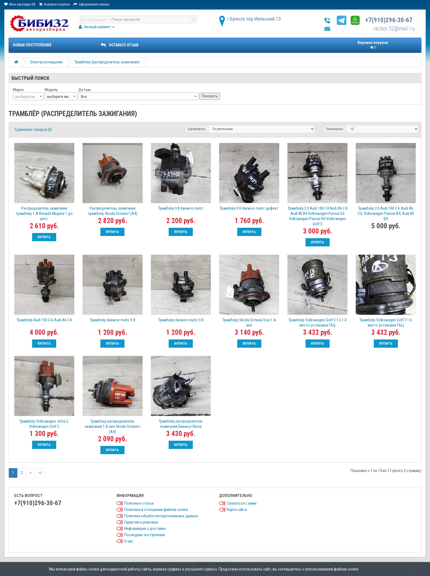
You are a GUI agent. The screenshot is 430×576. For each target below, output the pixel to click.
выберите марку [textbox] (60, 96)
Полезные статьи (139, 503)
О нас (128, 541)
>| (39, 472)
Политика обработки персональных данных (161, 515)
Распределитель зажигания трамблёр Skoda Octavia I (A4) (112, 211)
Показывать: (335, 129)
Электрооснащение (46, 62)
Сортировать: (197, 129)
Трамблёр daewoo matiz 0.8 (112, 319)
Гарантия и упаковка (141, 522)
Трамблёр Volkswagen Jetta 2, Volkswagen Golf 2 (44, 424)
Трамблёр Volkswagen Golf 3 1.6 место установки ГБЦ (386, 322)
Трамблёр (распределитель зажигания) (107, 62)
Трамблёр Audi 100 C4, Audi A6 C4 (44, 319)
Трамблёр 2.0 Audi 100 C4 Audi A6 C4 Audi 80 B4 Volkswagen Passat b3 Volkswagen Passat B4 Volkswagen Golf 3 (317, 216)
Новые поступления (32, 45)
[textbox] (28, 96)
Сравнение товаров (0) (33, 129)
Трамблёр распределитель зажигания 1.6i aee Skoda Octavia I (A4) (112, 426)
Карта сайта (237, 509)
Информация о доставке (145, 528)
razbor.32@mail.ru (394, 28)
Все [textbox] (84, 96)
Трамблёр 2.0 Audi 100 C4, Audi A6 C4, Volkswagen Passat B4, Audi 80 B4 (386, 213)
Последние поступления (144, 534)
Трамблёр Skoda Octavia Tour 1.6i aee (249, 322)
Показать (210, 96)
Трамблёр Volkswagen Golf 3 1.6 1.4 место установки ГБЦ (317, 322)
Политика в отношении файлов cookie (156, 509)
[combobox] (28, 96)
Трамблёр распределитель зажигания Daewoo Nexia (181, 424)
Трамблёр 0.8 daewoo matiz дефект (249, 208)
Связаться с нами (241, 503)
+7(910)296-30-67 (388, 20)
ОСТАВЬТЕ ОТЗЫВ (119, 45)
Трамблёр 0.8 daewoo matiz (180, 208)
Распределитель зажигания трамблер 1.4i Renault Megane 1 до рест (44, 213)
